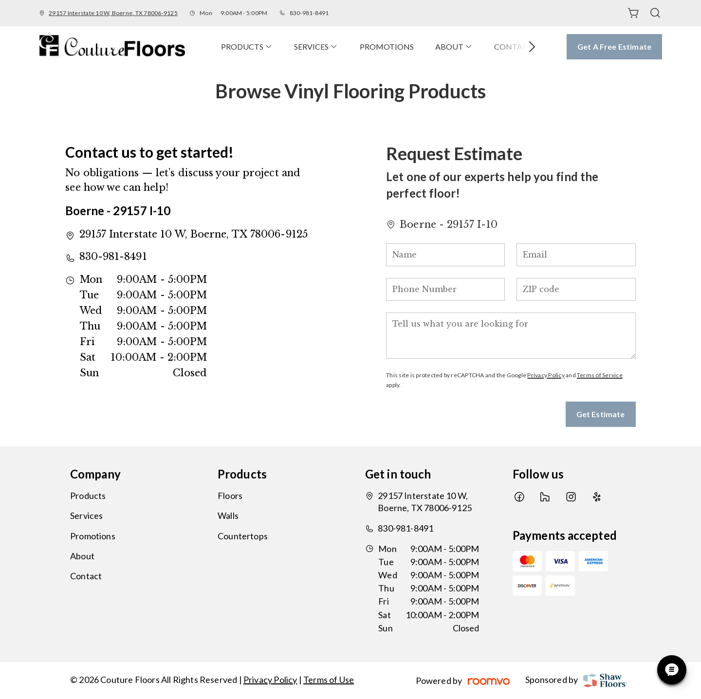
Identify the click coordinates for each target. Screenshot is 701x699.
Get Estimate (600, 414)
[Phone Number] (445, 289)
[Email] (576, 254)
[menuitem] (246, 46)
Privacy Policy (545, 375)
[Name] (445, 254)
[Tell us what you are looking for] (510, 336)
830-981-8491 (309, 13)
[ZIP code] (576, 289)
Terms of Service (600, 375)
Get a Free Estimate (614, 46)
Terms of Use (328, 679)
